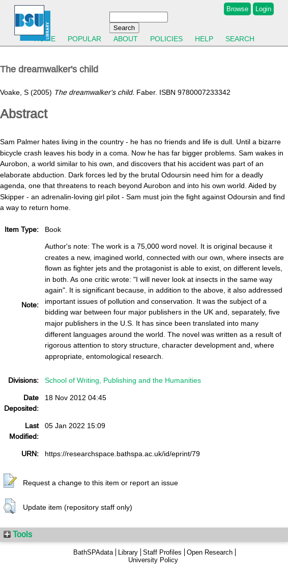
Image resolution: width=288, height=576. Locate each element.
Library (128, 552)
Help (204, 39)
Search (239, 39)
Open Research (210, 552)
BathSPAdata (93, 552)
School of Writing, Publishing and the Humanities (123, 380)
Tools (18, 534)
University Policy (153, 560)
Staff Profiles (162, 552)
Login (263, 9)
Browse (237, 9)
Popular (84, 39)
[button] (10, 481)
